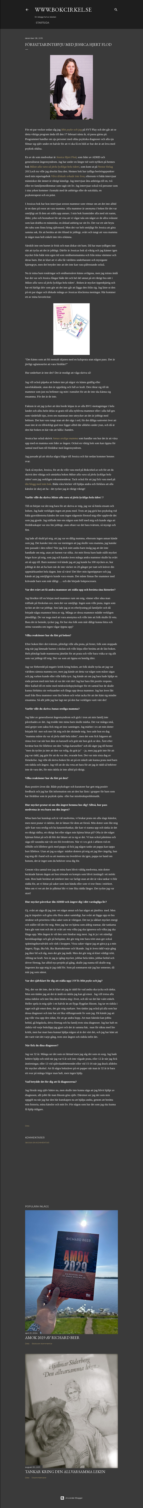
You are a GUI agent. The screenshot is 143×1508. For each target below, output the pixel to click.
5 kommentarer (39, 1477)
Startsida (42, 22)
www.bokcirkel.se (63, 9)
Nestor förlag (105, 166)
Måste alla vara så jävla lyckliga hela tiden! (54, 166)
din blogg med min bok (38, 484)
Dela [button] (27, 1126)
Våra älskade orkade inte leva (68, 176)
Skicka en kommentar (37, 1142)
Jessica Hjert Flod (66, 157)
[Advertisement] (71, 1174)
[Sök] (116, 9)
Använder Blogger (71, 1498)
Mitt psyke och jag (71, 129)
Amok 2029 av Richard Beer (52, 1337)
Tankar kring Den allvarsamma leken (65, 1471)
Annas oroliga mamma (65, 438)
